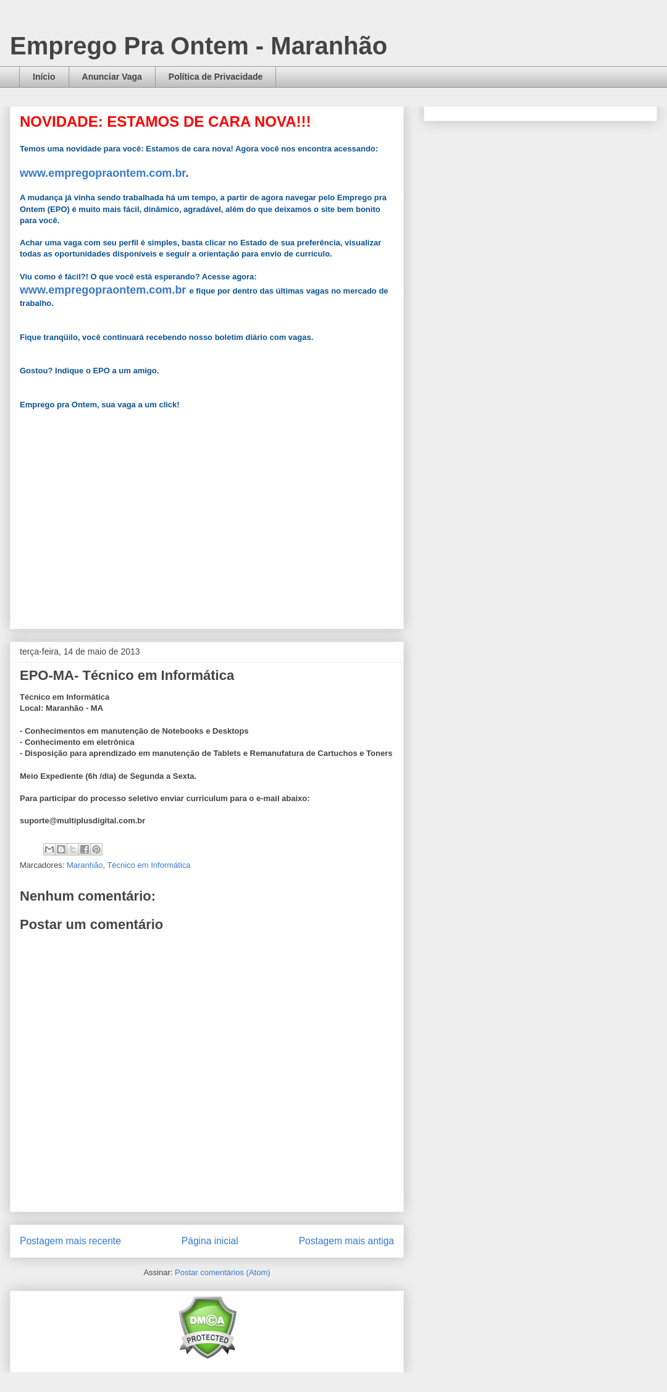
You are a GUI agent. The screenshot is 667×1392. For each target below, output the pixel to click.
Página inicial (210, 1241)
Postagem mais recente (70, 1241)
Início (44, 77)
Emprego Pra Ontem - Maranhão (198, 45)
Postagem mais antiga (346, 1241)
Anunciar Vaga (112, 77)
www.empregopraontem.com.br (102, 173)
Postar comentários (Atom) (223, 1272)
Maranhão (85, 865)
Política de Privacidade (216, 77)
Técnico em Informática (148, 865)
